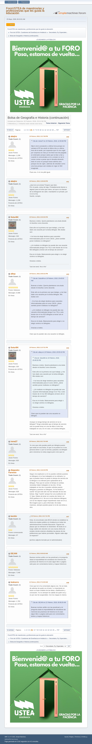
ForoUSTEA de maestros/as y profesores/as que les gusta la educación (25, 11)
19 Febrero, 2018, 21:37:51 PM (38, 347)
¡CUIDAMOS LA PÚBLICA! (46, 39)
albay (13, 274)
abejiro (14, 136)
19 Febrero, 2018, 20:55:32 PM (38, 273)
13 (48, 130)
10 (40, 130)
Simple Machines (21, 736)
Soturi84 (14, 217)
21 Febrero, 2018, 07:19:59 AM (38, 582)
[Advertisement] (78, 151)
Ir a (41, 646)
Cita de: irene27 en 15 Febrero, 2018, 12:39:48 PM (49, 141)
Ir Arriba (10, 630)
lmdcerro (15, 582)
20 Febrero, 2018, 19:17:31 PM (40, 516)
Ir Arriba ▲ (84, 736)
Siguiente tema (64, 123)
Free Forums (14, 739)
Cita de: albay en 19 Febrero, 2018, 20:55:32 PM (49, 352)
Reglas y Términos (74, 736)
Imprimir (67, 130)
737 (57, 130)
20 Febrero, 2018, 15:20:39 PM (38, 470)
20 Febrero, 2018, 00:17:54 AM (38, 441)
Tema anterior (51, 123)
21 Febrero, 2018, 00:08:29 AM (38, 553)
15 (53, 130)
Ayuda (66, 736)
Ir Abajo (10, 130)
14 (50, 130)
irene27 (14, 441)
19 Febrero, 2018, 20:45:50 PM (38, 217)
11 (43, 130)
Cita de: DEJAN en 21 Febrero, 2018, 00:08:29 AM (49, 602)
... (55, 130)
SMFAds (7, 739)
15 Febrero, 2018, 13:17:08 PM (38, 136)
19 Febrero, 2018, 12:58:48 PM (38, 181)
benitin (14, 516)
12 (45, 130)
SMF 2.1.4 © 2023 (10, 736)
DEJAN (14, 553)
